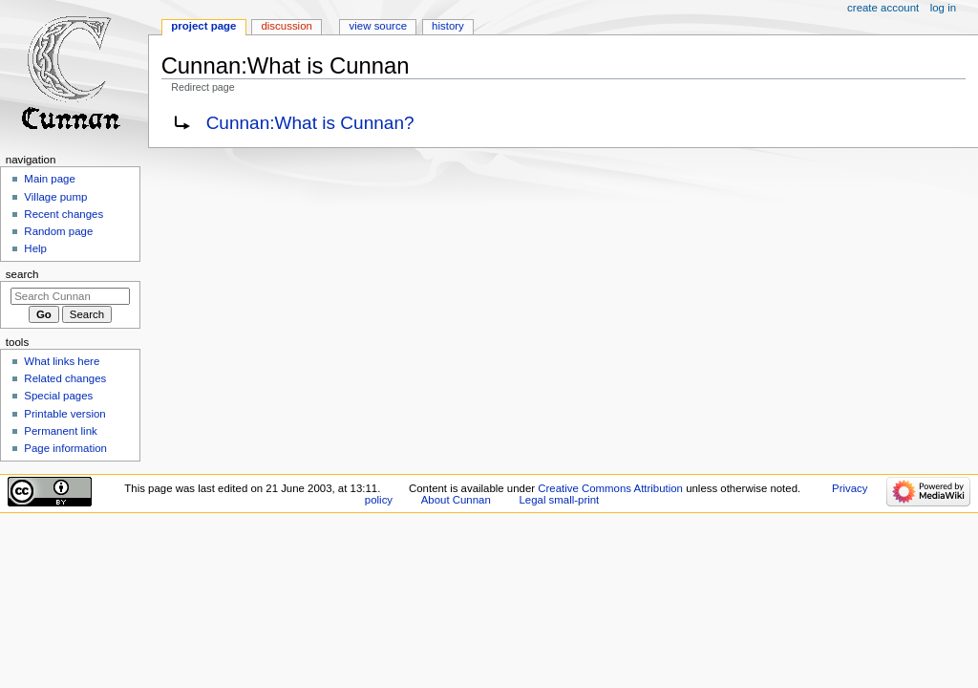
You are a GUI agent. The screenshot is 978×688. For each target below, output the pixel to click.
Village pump (55, 197)
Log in (943, 7)
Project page (203, 26)
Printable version (64, 413)
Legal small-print (559, 499)
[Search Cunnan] (70, 296)
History (448, 26)
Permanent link (60, 431)
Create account (883, 7)
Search (22, 274)
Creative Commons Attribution (610, 488)
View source (378, 26)
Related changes (65, 378)
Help (35, 248)
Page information (65, 448)
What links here (61, 361)
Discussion (286, 26)
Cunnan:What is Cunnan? (310, 123)
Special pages (58, 395)
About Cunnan (456, 499)
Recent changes (63, 214)
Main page (49, 178)
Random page (58, 231)
